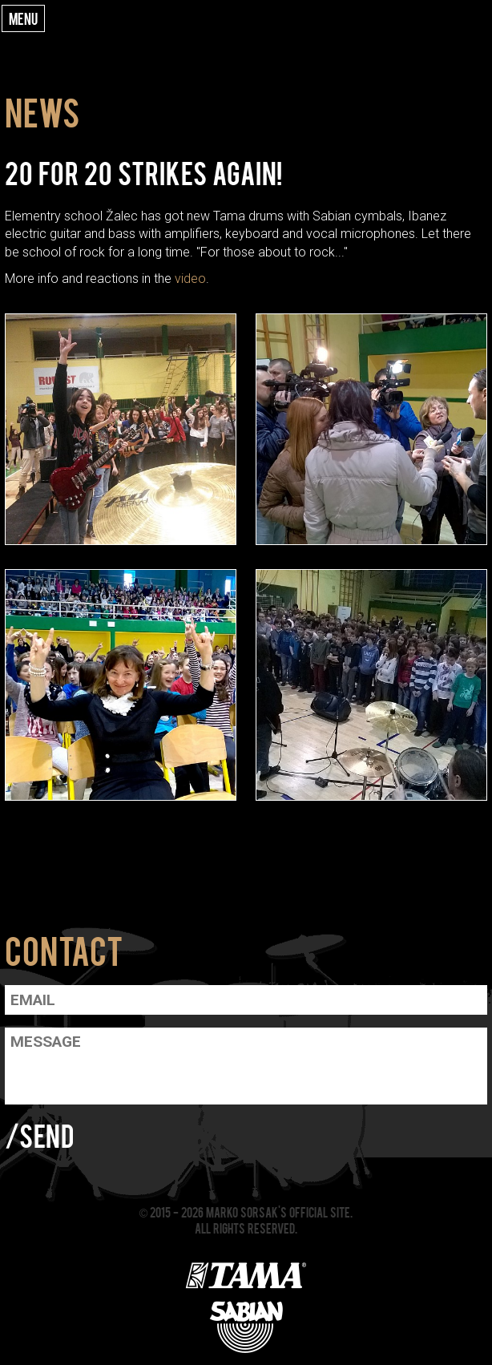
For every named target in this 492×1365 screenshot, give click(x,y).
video (190, 278)
